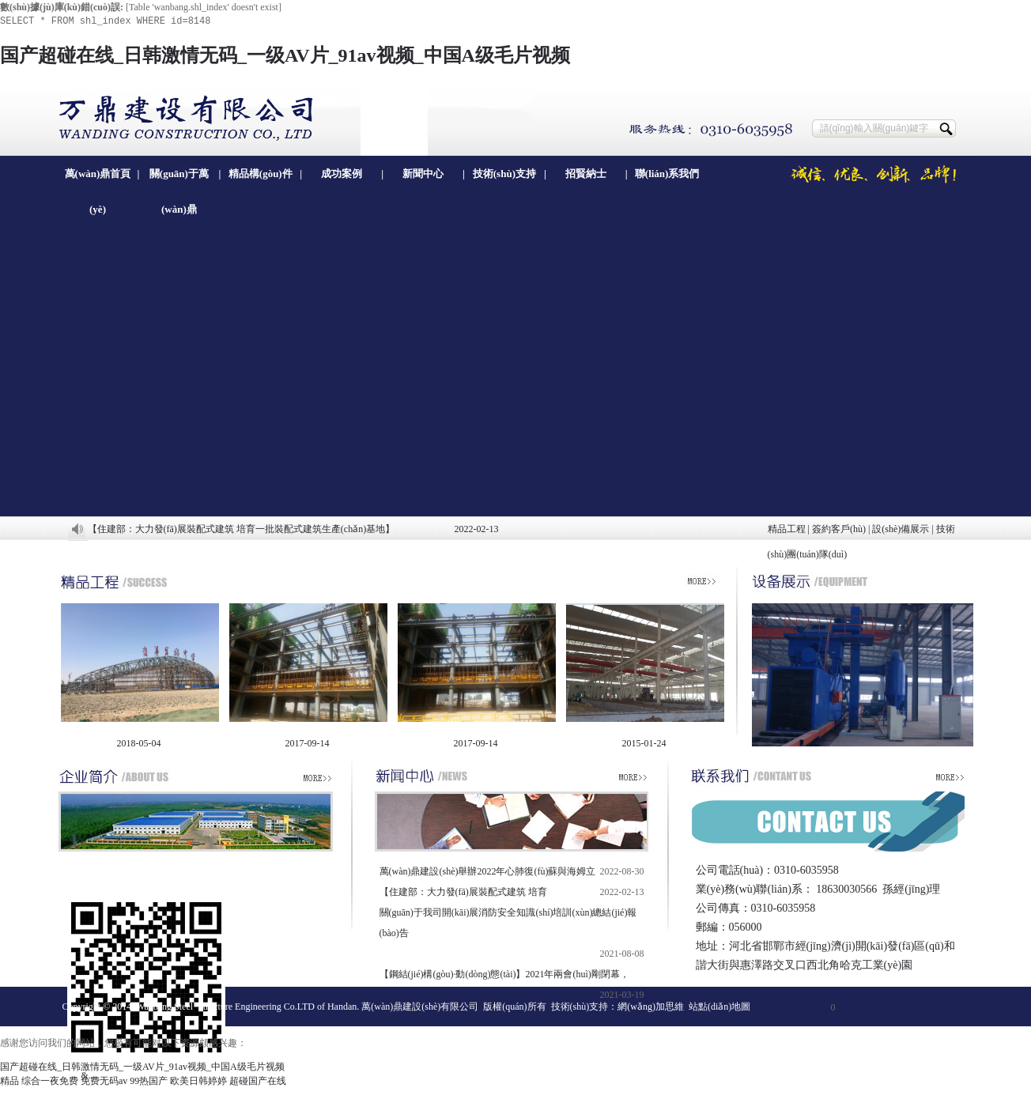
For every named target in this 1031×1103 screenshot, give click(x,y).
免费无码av (104, 1080)
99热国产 (149, 1080)
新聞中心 (423, 173)
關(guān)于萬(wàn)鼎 (179, 179)
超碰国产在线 (257, 1080)
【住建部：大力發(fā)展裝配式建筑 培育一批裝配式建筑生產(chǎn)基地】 (241, 529)
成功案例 (341, 173)
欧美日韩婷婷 (198, 1080)
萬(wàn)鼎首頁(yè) (98, 179)
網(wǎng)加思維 (650, 1006)
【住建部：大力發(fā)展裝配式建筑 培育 (463, 891)
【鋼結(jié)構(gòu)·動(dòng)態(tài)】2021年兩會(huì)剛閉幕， (504, 974)
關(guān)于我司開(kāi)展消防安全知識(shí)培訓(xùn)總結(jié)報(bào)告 (508, 923)
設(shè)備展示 (900, 529)
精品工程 (787, 529)
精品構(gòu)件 (260, 173)
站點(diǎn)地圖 (719, 1006)
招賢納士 (585, 173)
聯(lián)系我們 (667, 173)
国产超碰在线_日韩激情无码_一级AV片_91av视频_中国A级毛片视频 (285, 55)
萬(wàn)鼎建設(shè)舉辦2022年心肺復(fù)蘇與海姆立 (488, 871)
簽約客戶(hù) (839, 529)
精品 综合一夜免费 (39, 1080)
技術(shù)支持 (504, 173)
